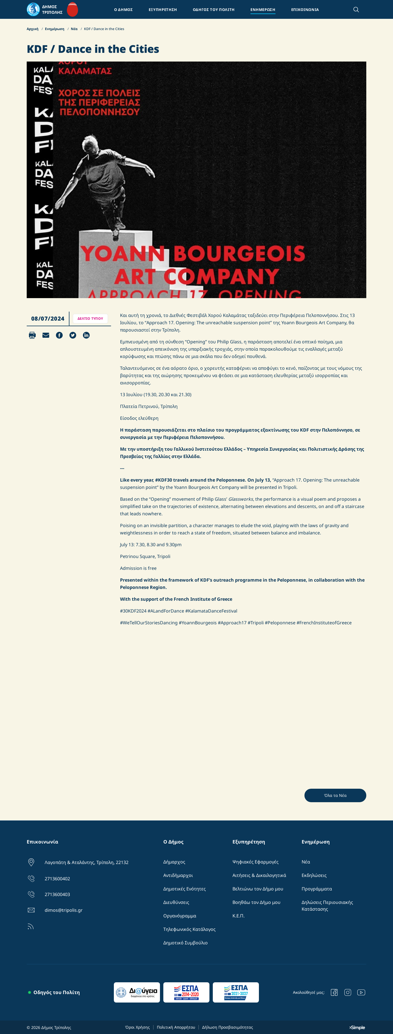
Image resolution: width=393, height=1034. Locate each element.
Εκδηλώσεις (314, 875)
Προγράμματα (317, 889)
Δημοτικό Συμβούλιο (185, 943)
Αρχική (33, 28)
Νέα (74, 28)
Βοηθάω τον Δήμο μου (256, 902)
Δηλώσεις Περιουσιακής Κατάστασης (327, 905)
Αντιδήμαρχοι (178, 875)
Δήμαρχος (174, 862)
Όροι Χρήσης (137, 1027)
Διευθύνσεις (176, 902)
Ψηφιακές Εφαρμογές (255, 862)
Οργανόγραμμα (179, 916)
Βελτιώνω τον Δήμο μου (257, 889)
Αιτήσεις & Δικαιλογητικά (259, 875)
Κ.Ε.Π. (238, 916)
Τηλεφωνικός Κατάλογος (189, 929)
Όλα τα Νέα (335, 795)
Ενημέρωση (55, 28)
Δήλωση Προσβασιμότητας (227, 1027)
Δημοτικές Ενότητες (184, 889)
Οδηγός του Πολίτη (56, 992)
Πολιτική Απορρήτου (176, 1027)
